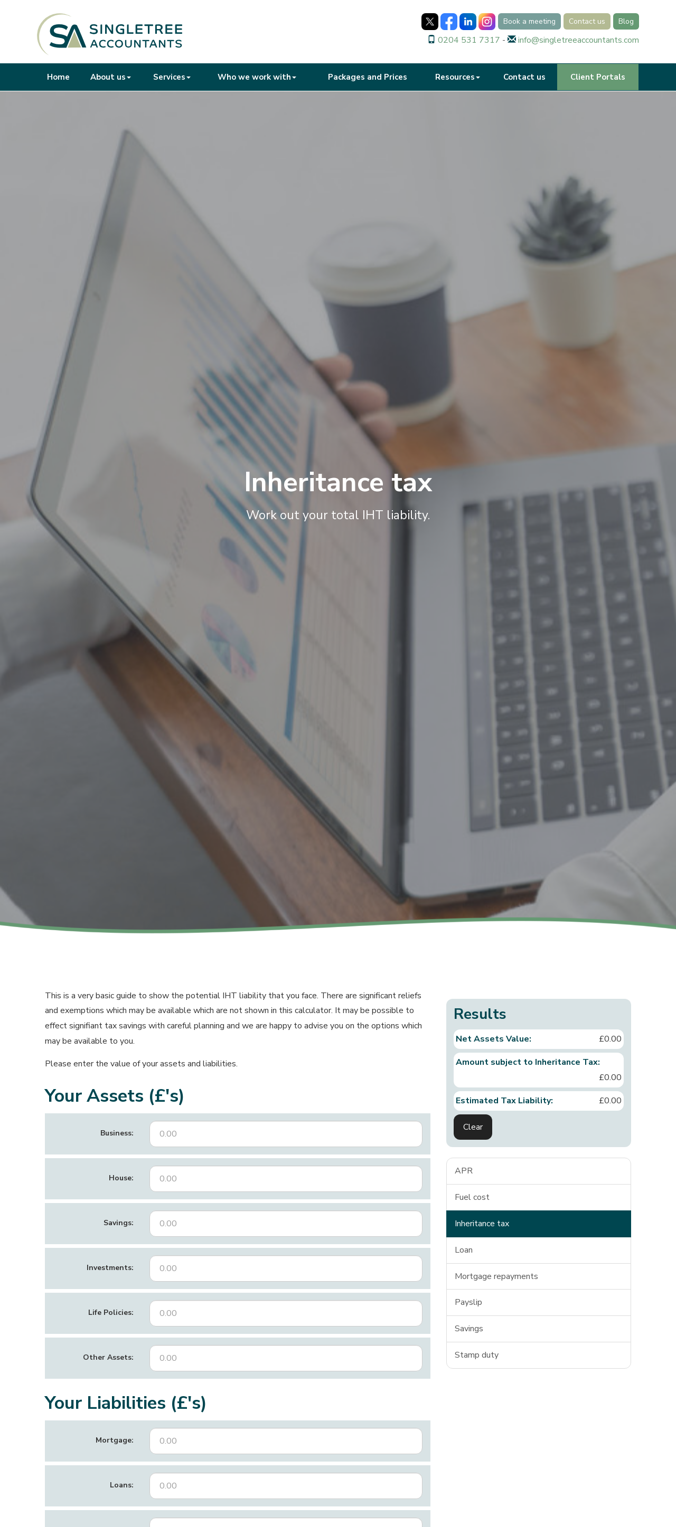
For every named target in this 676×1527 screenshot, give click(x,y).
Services (172, 77)
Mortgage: (115, 1440)
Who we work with (257, 77)
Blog (626, 21)
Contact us (587, 21)
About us (110, 77)
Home (58, 77)
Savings (469, 1328)
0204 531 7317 (469, 40)
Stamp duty (477, 1355)
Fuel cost (472, 1197)
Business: (117, 1133)
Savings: (119, 1223)
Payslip (468, 1302)
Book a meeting (529, 21)
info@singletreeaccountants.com (578, 40)
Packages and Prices (367, 77)
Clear (473, 1127)
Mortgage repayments (496, 1276)
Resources (457, 77)
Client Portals (597, 77)
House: (121, 1178)
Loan (464, 1250)
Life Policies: (111, 1313)
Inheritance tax (482, 1223)
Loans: (122, 1485)
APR (464, 1171)
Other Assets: (108, 1357)
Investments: (110, 1268)
